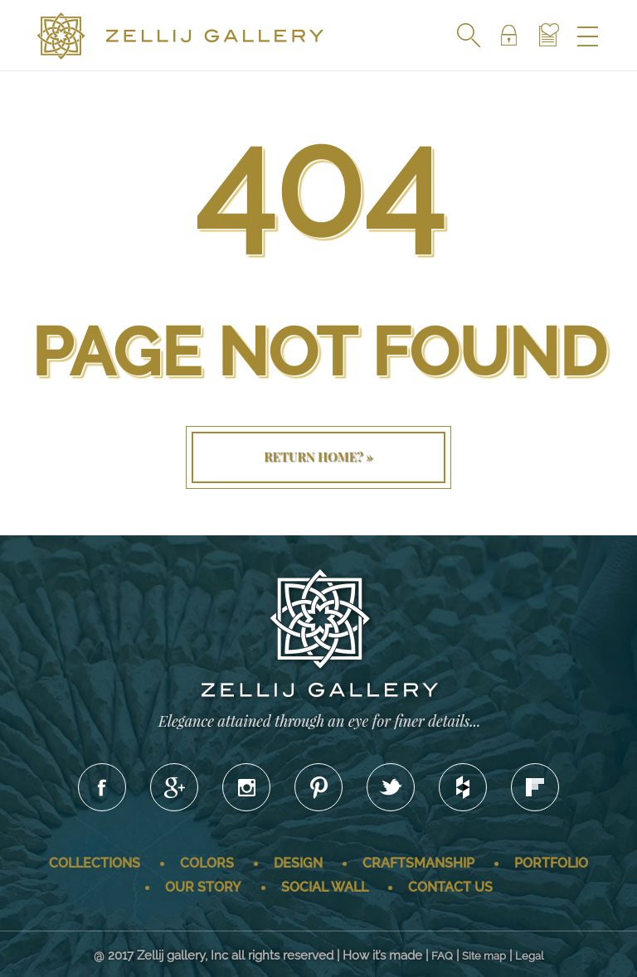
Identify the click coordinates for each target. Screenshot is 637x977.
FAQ (442, 956)
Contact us (450, 887)
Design (298, 863)
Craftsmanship (418, 863)
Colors (207, 863)
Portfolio (551, 863)
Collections (94, 863)
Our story (203, 887)
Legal (529, 956)
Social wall (324, 887)
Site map (484, 956)
